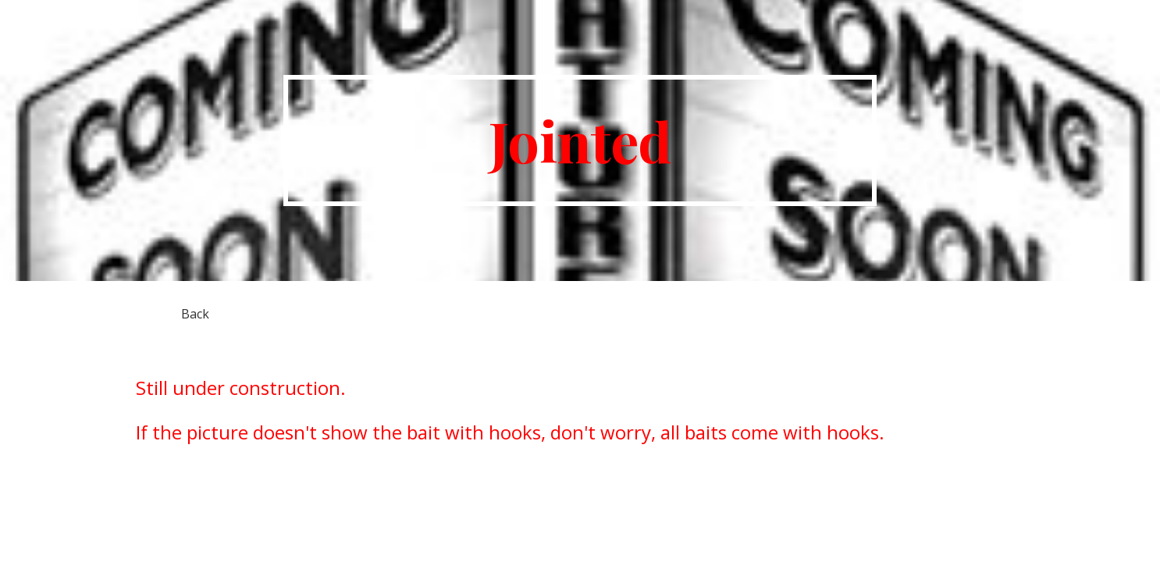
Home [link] (1081, 22)
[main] (580, 140)
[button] (1141, 22)
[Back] (195, 314)
